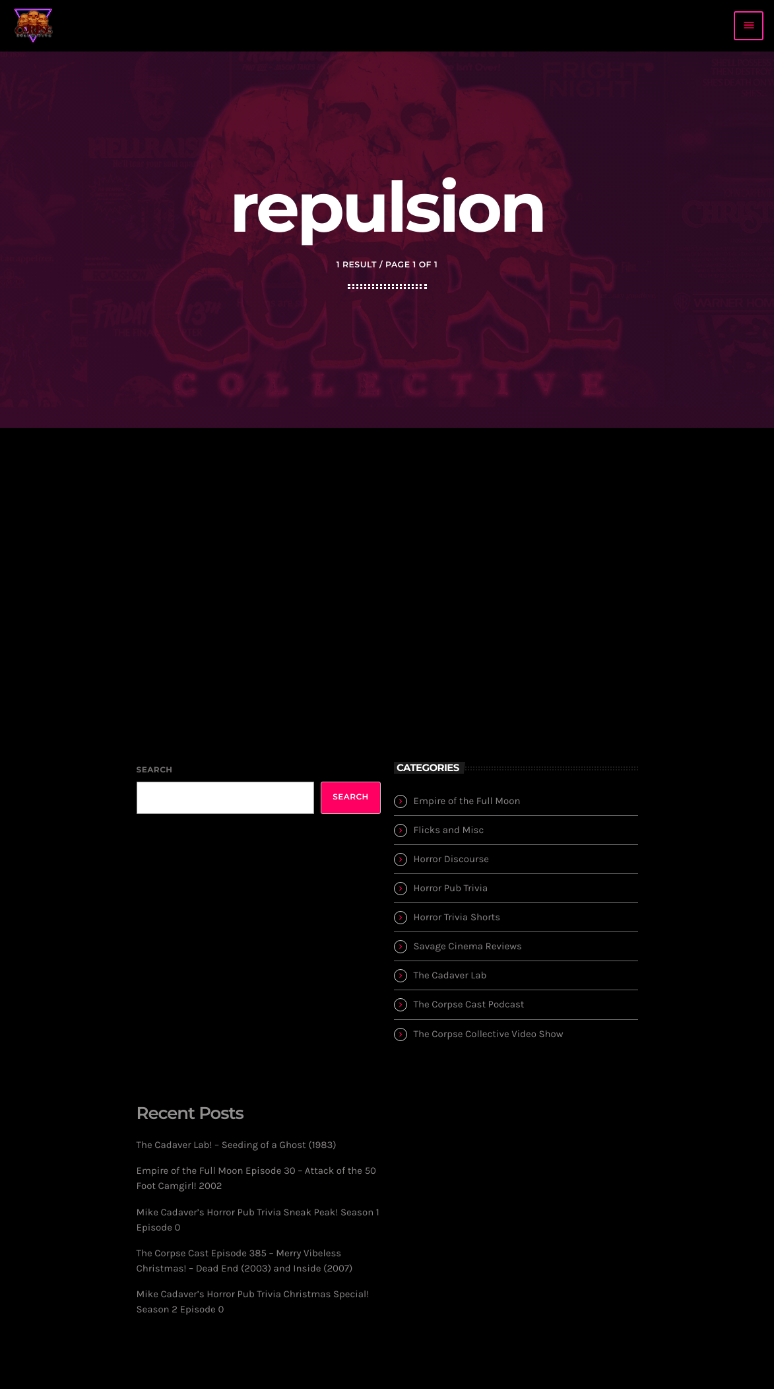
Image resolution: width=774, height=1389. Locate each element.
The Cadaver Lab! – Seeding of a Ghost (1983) (237, 1145)
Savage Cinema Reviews (468, 946)
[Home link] (34, 26)
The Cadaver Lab (450, 975)
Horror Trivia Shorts (457, 917)
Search (155, 770)
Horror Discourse (452, 859)
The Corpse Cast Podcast (469, 1004)
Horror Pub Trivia (451, 888)
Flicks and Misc (449, 830)
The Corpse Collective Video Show (489, 1034)
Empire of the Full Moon (467, 801)
